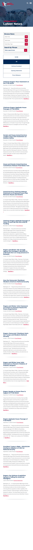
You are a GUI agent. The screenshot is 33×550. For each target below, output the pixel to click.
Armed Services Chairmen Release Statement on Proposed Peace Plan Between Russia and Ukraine (15, 193)
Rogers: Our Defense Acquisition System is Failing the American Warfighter (14, 477)
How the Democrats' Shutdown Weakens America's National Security (16, 281)
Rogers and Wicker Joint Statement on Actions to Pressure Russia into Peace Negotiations (15, 307)
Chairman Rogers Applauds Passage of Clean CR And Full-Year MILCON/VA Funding (16, 222)
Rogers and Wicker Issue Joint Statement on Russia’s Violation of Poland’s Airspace (15, 364)
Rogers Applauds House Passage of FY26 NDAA (15, 419)
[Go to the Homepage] (8, 4)
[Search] (25, 50)
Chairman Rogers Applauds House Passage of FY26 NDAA (14, 108)
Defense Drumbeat (17, 66)
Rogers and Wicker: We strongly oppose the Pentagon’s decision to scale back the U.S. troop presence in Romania (16, 252)
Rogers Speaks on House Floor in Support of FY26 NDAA (14, 392)
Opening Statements (16, 70)
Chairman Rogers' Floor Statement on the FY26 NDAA (16, 82)
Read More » (26, 98)
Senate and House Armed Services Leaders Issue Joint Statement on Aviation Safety (15, 136)
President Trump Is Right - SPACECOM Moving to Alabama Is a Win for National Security (16, 448)
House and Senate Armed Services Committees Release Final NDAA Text (16, 164)
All (16, 61)
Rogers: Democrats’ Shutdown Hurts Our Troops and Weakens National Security (15, 335)
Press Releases (16, 75)
